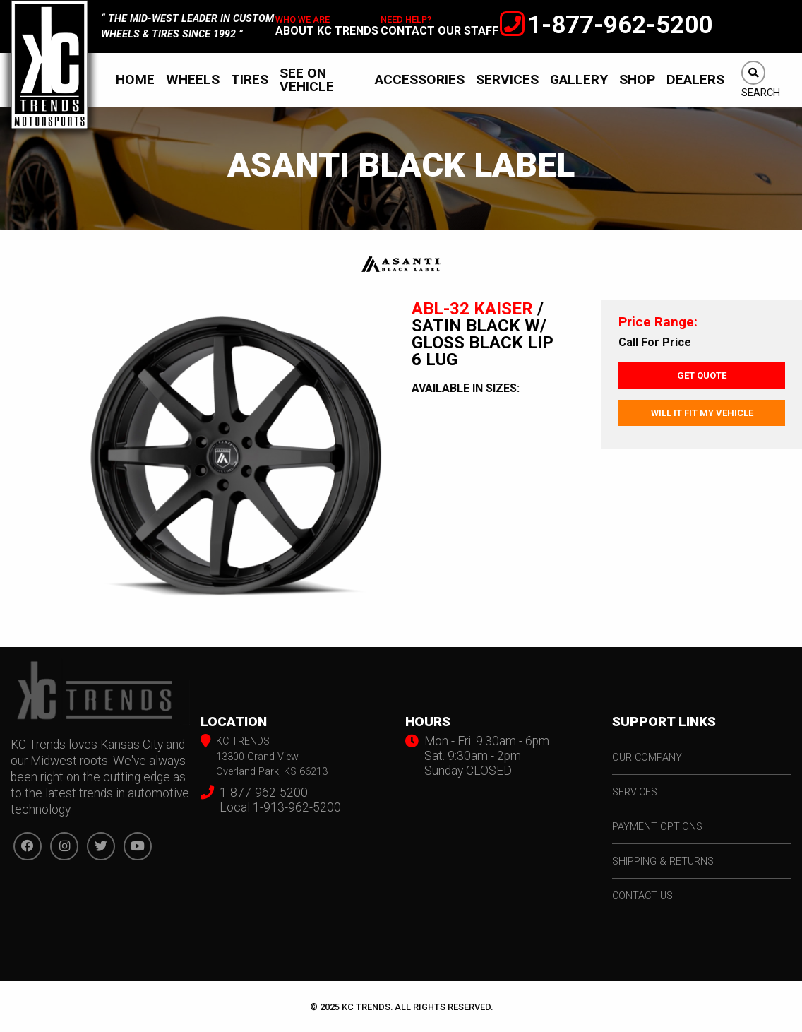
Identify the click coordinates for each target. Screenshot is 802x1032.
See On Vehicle (307, 80)
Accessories (420, 79)
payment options (657, 827)
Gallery (579, 79)
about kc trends (326, 30)
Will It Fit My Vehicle (702, 413)
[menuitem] (135, 79)
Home (135, 79)
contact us (642, 896)
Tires (249, 79)
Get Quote (701, 375)
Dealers (695, 79)
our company (647, 758)
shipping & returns (663, 861)
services (634, 792)
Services (507, 79)
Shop (637, 79)
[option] (234, 456)
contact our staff (439, 30)
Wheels (193, 79)
